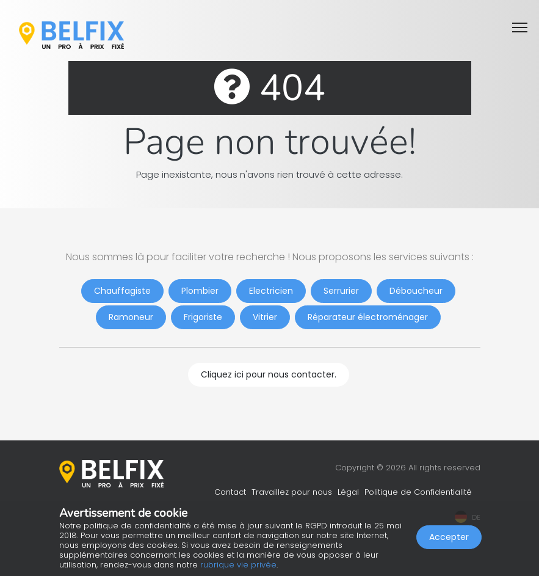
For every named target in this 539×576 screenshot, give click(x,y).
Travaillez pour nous (291, 492)
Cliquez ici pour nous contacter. (268, 374)
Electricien (271, 291)
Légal (348, 492)
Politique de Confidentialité (418, 492)
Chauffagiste (122, 291)
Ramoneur (131, 317)
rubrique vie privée (238, 565)
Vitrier (265, 317)
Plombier (200, 291)
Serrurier (341, 291)
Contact (230, 492)
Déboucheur (416, 291)
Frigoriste (203, 317)
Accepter (449, 537)
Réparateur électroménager (368, 317)
